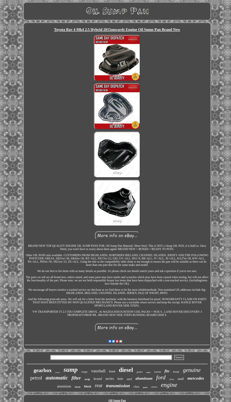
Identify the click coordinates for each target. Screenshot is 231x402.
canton (154, 386)
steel (129, 379)
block (87, 386)
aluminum (144, 378)
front (112, 371)
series (109, 379)
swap (87, 379)
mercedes (195, 378)
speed (145, 387)
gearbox (43, 370)
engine (169, 384)
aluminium (64, 386)
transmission (118, 385)
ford (160, 377)
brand (98, 379)
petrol (36, 378)
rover (148, 372)
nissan (77, 387)
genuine (192, 370)
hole (120, 379)
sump (71, 369)
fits (167, 371)
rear (99, 385)
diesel (126, 370)
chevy (171, 379)
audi (181, 379)
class (136, 386)
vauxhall (98, 371)
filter (76, 378)
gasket (140, 371)
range (84, 371)
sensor (57, 372)
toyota (157, 371)
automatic (57, 378)
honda (176, 371)
